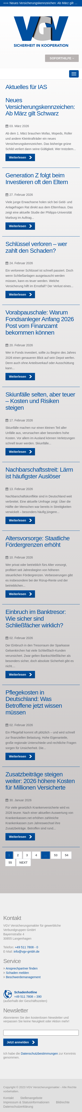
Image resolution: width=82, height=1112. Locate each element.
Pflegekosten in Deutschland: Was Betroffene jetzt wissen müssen (33, 702)
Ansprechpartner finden (22, 968)
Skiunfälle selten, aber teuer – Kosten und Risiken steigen (40, 401)
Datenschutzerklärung (18, 1106)
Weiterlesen (21, 157)
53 (56, 855)
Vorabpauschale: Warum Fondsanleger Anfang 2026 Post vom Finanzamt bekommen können (39, 322)
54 (66, 855)
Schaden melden (17, 972)
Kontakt (8, 1098)
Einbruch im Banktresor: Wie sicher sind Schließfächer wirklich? (35, 619)
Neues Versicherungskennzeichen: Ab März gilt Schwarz (40, 107)
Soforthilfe (62, 58)
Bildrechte (63, 1102)
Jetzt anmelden (18, 1042)
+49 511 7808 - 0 (26, 947)
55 (10, 862)
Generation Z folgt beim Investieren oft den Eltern (36, 178)
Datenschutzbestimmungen (39, 1053)
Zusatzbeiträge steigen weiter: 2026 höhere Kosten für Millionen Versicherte (40, 781)
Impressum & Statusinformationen (26, 1102)
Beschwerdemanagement (23, 977)
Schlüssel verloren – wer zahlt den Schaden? (36, 247)
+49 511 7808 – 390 (22, 994)
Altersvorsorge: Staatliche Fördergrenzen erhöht (37, 541)
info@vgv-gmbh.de (26, 951)
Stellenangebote (31, 1098)
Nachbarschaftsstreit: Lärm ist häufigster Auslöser (39, 473)
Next (23, 862)
